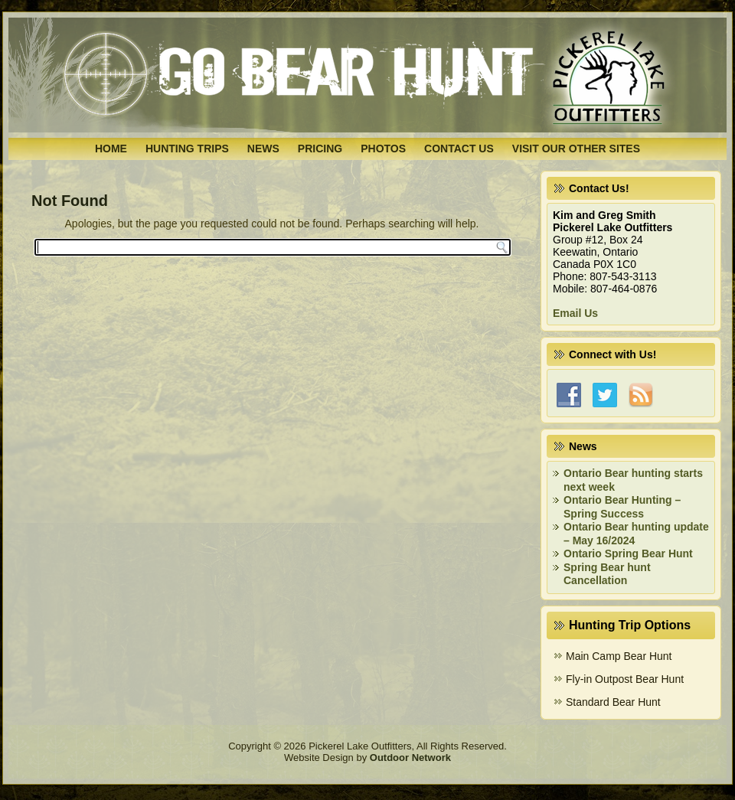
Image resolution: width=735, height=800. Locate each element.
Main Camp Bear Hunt (619, 656)
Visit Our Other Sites (576, 148)
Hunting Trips (187, 148)
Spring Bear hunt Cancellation (607, 574)
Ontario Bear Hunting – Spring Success (622, 507)
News (263, 148)
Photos (383, 148)
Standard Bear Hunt (613, 702)
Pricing (320, 148)
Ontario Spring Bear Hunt (628, 553)
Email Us (575, 313)
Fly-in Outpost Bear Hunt (625, 679)
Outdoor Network (410, 757)
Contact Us (459, 148)
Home (111, 148)
